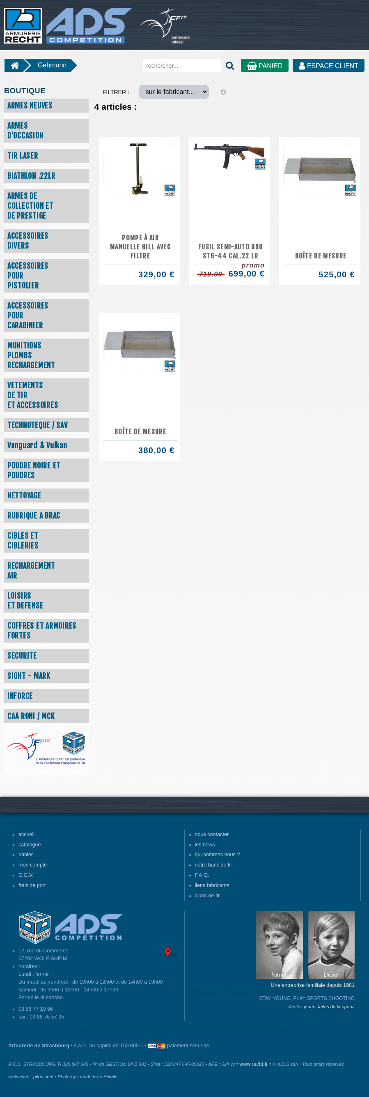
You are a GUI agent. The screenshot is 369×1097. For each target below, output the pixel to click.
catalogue (29, 845)
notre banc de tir (213, 865)
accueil (26, 834)
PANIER (265, 65)
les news (205, 845)
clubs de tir (207, 896)
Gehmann (52, 65)
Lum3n (84, 1076)
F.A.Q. (202, 875)
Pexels (110, 1076)
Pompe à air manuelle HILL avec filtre (140, 247)
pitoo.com (43, 1076)
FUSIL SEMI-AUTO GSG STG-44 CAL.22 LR (230, 251)
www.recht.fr (253, 1064)
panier (25, 854)
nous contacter (212, 834)
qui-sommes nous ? (217, 854)
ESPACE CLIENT (328, 65)
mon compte (32, 865)
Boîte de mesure (321, 256)
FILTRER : (116, 92)
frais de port (32, 885)
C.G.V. (26, 875)
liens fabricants (212, 885)
